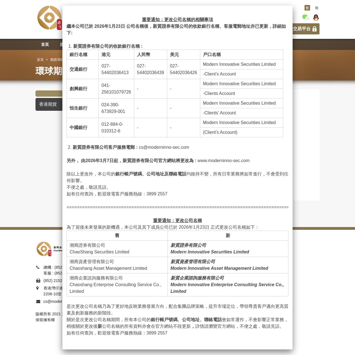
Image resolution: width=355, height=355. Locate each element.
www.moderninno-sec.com (223, 160)
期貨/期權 (57, 60)
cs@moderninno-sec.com (164, 147)
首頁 (40, 60)
